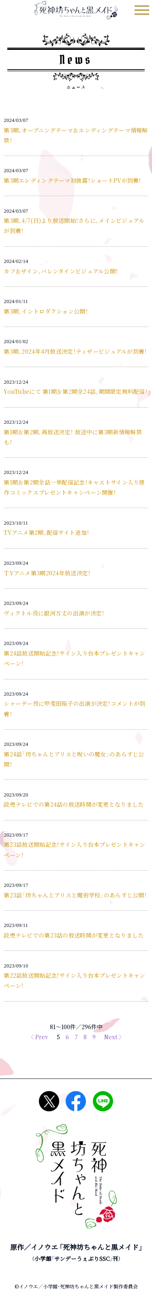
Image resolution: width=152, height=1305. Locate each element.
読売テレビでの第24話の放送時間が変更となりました (73, 804)
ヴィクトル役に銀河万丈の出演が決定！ (54, 613)
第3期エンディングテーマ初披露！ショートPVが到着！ (72, 180)
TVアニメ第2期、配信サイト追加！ (46, 532)
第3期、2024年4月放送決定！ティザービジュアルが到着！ (75, 351)
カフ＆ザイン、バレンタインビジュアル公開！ (61, 271)
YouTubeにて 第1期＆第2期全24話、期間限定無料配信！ (76, 391)
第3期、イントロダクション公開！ (46, 311)
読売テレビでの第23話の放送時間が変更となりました (73, 935)
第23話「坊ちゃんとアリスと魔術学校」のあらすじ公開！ (75, 895)
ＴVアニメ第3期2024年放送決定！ (47, 573)
